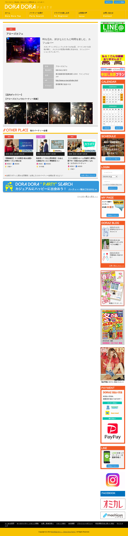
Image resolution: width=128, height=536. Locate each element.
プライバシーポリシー (85, 523)
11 (121, 95)
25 (121, 99)
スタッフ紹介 (61, 523)
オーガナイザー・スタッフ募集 (28, 523)
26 (104, 102)
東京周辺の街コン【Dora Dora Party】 (63, 532)
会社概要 (71, 523)
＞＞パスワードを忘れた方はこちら (112, 184)
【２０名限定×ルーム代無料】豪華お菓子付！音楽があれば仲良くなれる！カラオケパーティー (81, 160)
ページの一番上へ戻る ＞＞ (87, 196)
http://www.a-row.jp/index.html (67, 80)
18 (121, 97)
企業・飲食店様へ (47, 523)
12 (104, 97)
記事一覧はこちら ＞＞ (116, 265)
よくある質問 (9, 523)
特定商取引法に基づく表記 (104, 523)
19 (104, 99)
